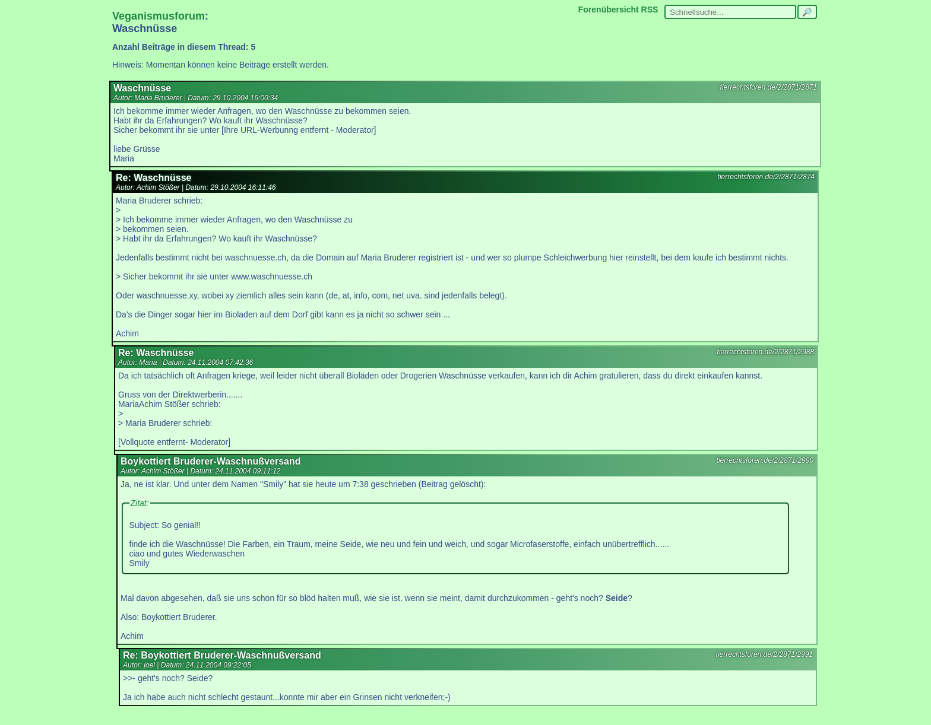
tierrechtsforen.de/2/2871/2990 (765, 460)
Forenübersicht (608, 9)
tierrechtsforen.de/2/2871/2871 (768, 87)
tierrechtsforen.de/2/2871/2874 (766, 177)
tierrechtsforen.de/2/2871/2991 (764, 654)
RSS (649, 9)
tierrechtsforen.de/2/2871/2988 (765, 352)
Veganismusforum (158, 16)
